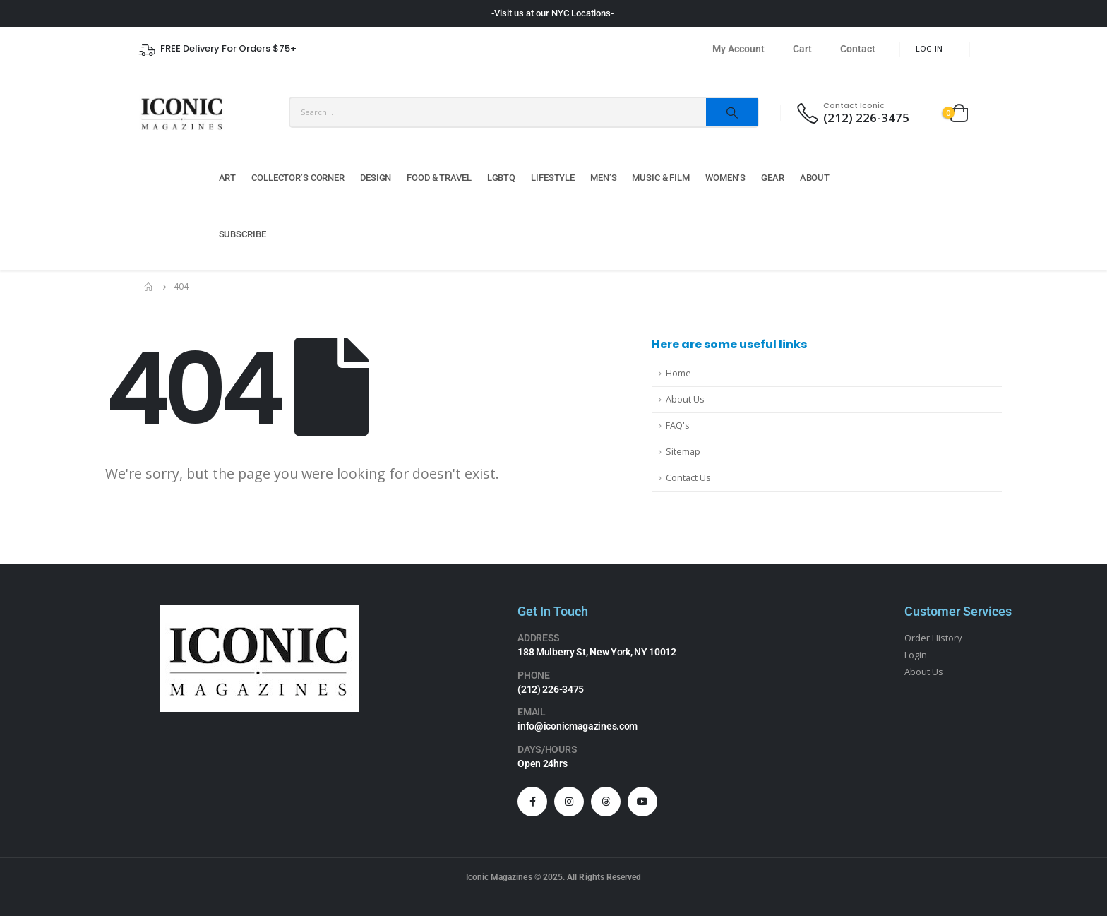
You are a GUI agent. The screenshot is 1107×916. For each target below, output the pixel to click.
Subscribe (242, 234)
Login (915, 654)
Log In (929, 48)
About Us (685, 399)
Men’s (603, 177)
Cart (802, 48)
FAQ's (678, 426)
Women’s (725, 177)
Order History (933, 637)
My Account (738, 48)
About (815, 177)
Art (228, 177)
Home (678, 373)
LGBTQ (501, 177)
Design (375, 177)
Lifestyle (553, 177)
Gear (772, 177)
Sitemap (683, 452)
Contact (857, 48)
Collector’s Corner (298, 177)
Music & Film (661, 177)
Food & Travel (439, 177)
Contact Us (688, 478)
